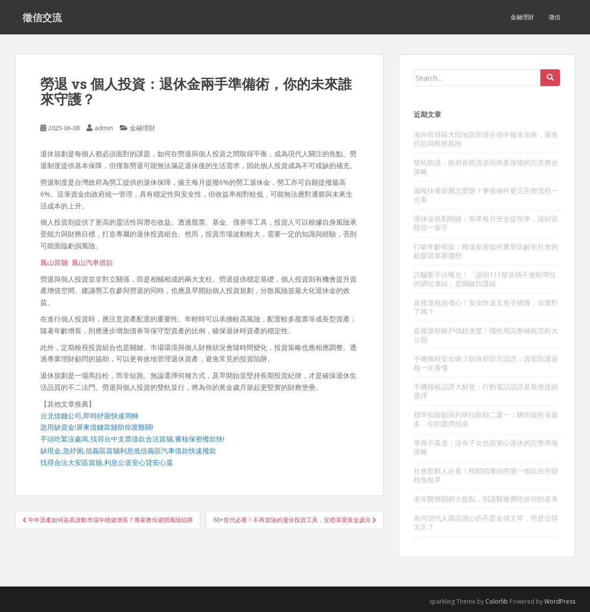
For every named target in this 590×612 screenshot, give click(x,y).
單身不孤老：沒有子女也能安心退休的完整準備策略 (486, 447)
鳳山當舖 (54, 262)
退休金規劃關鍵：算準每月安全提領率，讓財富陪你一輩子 (486, 223)
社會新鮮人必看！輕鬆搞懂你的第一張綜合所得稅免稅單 (486, 475)
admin (103, 127)
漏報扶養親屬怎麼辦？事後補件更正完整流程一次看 (486, 195)
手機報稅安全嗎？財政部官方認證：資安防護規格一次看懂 (486, 363)
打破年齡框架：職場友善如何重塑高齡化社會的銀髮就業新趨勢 (486, 251)
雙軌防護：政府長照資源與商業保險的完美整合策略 (486, 167)
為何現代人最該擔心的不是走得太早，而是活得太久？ (486, 522)
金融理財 (522, 17)
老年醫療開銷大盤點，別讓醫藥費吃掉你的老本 (486, 498)
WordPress (559, 601)
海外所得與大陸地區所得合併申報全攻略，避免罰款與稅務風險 (486, 139)
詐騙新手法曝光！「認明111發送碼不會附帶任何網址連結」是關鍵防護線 (485, 279)
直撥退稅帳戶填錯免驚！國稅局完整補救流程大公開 (486, 335)
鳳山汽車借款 (92, 262)
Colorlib (496, 601)
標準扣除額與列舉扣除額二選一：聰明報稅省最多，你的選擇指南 (486, 419)
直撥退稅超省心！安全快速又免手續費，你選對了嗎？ (486, 307)
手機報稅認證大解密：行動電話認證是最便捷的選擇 (486, 391)
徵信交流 (42, 17)
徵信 (555, 17)
